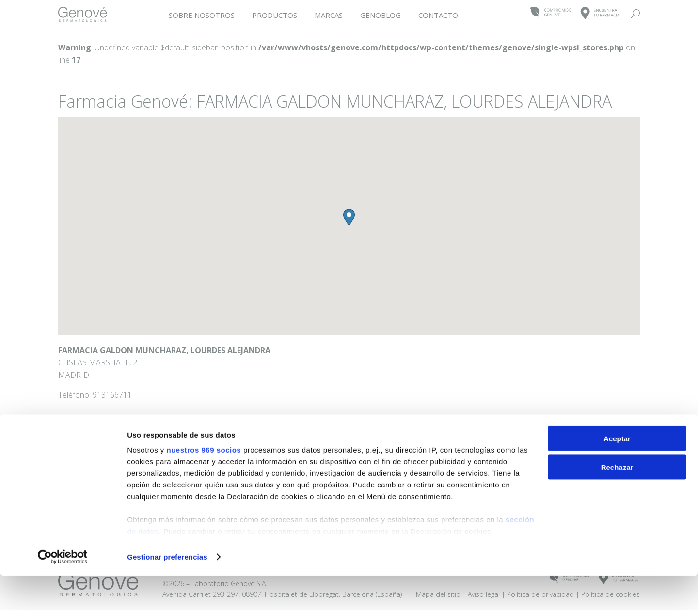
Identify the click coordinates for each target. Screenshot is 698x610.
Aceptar (617, 473)
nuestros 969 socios (203, 484)
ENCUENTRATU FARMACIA (600, 13)
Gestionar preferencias (167, 591)
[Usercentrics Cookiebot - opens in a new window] (62, 591)
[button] (349, 217)
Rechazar (617, 501)
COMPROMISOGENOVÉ (551, 13)
